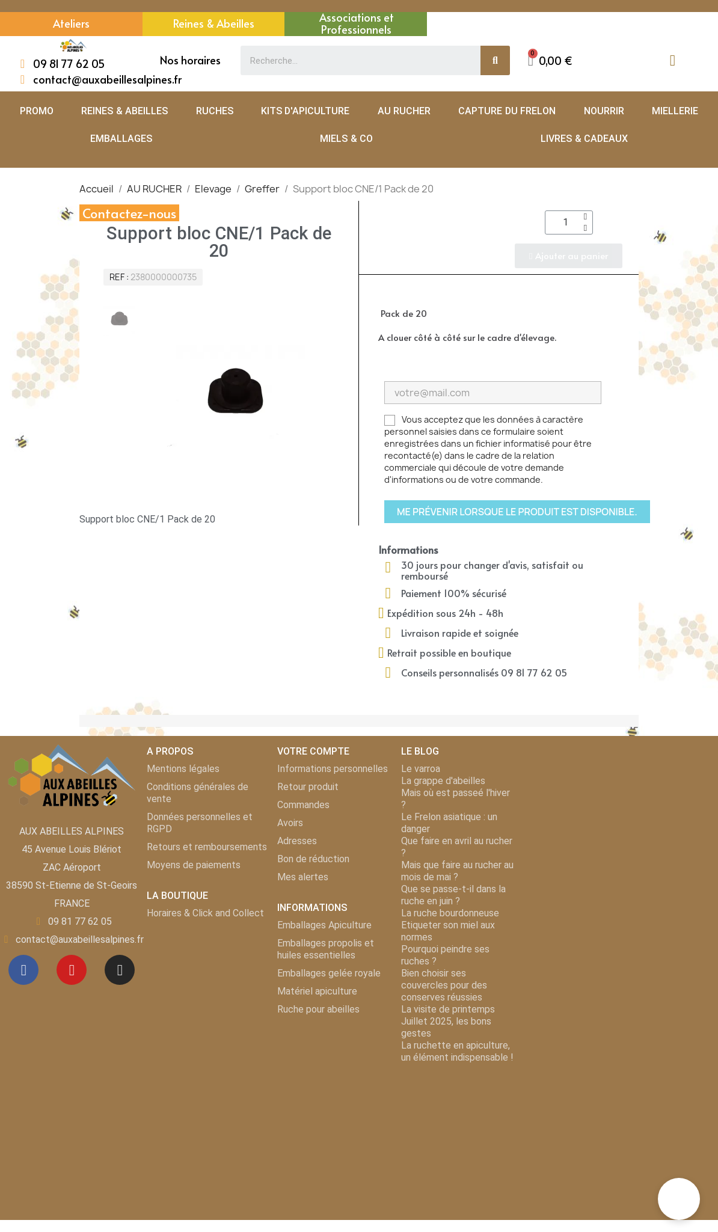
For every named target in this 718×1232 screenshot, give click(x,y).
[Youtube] (72, 970)
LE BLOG (420, 751)
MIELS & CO (346, 138)
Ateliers (71, 23)
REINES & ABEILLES (124, 111)
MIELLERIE (675, 111)
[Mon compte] (672, 60)
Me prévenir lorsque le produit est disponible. (517, 511)
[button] (550, 60)
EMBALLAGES (121, 138)
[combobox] (354, 60)
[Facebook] (23, 970)
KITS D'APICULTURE (305, 111)
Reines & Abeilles (213, 23)
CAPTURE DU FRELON (507, 111)
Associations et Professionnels (356, 23)
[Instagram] (120, 970)
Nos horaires (190, 59)
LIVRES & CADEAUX (584, 138)
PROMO (37, 111)
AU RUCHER (404, 111)
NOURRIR (604, 111)
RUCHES (214, 111)
